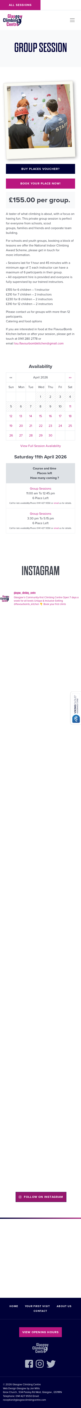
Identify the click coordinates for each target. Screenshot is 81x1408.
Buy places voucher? (40, 169)
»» (70, 377)
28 (30, 435)
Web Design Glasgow (14, 1388)
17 (60, 416)
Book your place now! (40, 183)
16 (50, 416)
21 (30, 426)
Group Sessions (40, 489)
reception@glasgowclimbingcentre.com (24, 1399)
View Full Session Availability (40, 446)
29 (40, 435)
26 (11, 435)
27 (20, 435)
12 (11, 416)
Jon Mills (35, 1388)
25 (70, 426)
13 (21, 416)
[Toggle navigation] (72, 20)
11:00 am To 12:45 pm (40, 493)
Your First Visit (37, 1306)
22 (40, 426)
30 (50, 435)
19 (11, 426)
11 (70, 406)
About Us (64, 1306)
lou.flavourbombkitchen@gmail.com (39, 343)
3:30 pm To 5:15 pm (40, 518)
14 (30, 416)
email (56, 503)
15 (40, 416)
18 (70, 416)
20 (21, 426)
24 (60, 426)
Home (13, 1306)
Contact (40, 1311)
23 (50, 426)
